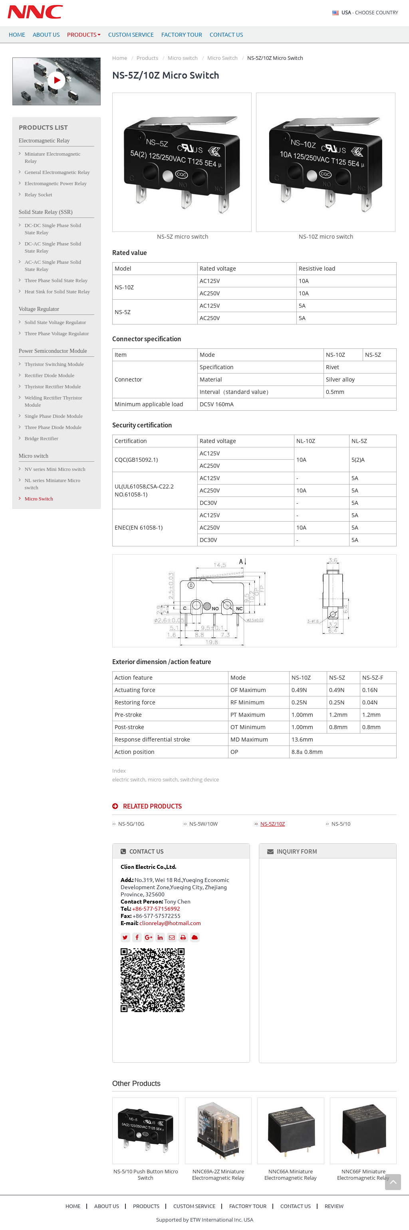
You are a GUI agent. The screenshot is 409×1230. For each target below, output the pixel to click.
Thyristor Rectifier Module (53, 387)
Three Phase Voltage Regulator (57, 333)
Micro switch (183, 57)
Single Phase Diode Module (54, 416)
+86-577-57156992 (156, 909)
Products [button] (84, 35)
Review (334, 1206)
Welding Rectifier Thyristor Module (53, 401)
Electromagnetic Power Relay (56, 183)
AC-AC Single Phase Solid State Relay (53, 265)
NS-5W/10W (203, 823)
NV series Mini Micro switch (55, 469)
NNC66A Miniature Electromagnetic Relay (290, 1174)
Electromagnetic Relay (44, 141)
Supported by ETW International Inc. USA (204, 1219)
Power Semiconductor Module (53, 351)
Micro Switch (222, 57)
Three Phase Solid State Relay (56, 280)
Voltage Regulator (39, 309)
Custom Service (131, 35)
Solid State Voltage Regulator (55, 322)
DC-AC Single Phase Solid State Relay (53, 247)
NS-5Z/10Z (272, 823)
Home (17, 35)
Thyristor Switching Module (54, 364)
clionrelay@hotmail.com (170, 923)
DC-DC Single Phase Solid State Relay (53, 228)
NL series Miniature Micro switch (52, 483)
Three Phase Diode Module (53, 427)
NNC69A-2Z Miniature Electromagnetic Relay (218, 1174)
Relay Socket (38, 195)
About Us (46, 35)
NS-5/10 (341, 823)
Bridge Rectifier (41, 438)
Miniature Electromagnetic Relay (53, 157)
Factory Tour (181, 35)
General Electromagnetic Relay (57, 172)
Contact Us (226, 35)
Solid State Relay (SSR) (46, 212)
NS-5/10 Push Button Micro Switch (145, 1174)
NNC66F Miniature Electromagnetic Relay (363, 1174)
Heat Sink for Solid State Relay (57, 292)
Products (147, 57)
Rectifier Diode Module (49, 375)
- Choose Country (369, 12)
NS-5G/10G (131, 823)
